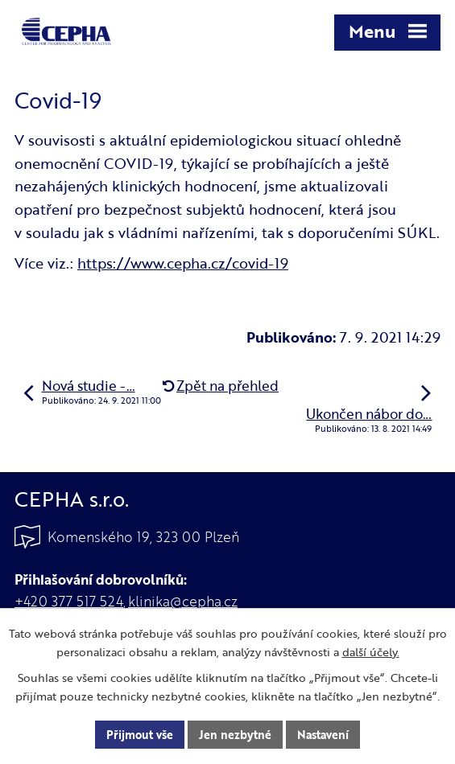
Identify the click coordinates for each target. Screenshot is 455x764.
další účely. (370, 651)
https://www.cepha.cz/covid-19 (182, 263)
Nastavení (323, 734)
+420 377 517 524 (68, 601)
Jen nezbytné (235, 734)
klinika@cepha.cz (183, 601)
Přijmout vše (139, 734)
